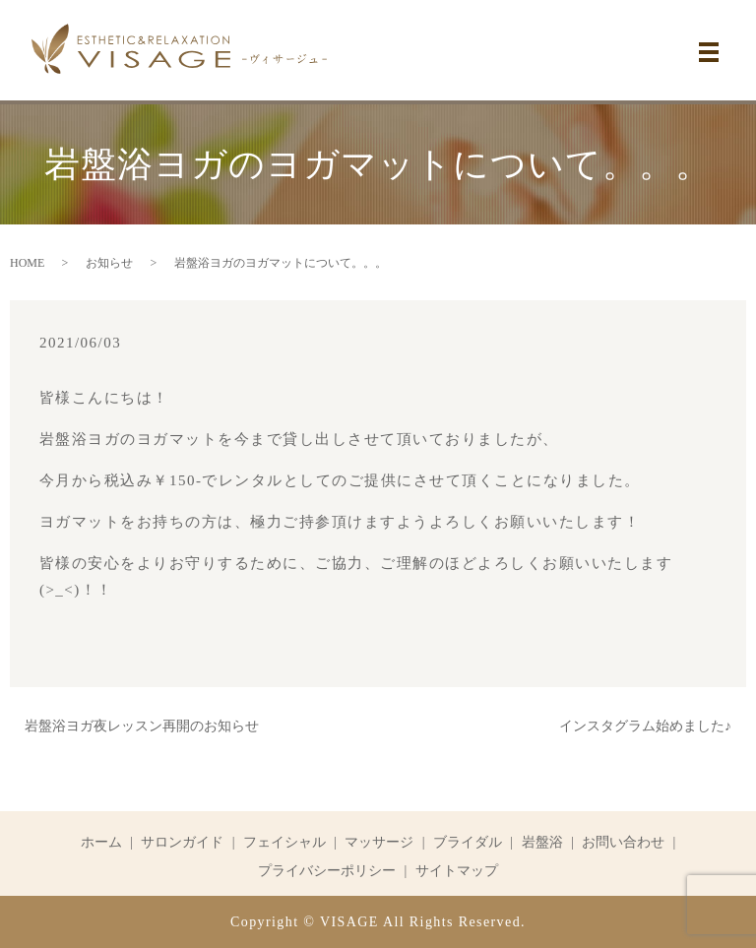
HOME (27, 263)
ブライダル (467, 842)
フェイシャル (284, 842)
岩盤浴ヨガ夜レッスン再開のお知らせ (142, 726)
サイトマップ (456, 870)
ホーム (101, 842)
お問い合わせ (623, 842)
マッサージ (379, 842)
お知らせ (109, 263)
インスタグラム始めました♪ (645, 726)
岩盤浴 (542, 842)
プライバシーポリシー (327, 870)
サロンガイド (182, 842)
